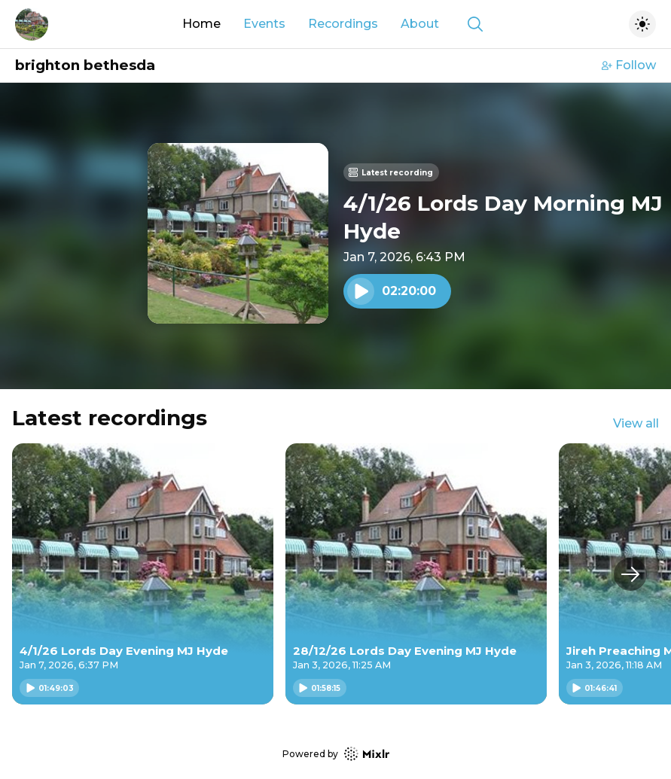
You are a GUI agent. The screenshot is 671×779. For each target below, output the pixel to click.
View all (636, 423)
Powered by (335, 754)
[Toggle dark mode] (642, 24)
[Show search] (475, 24)
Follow (629, 65)
